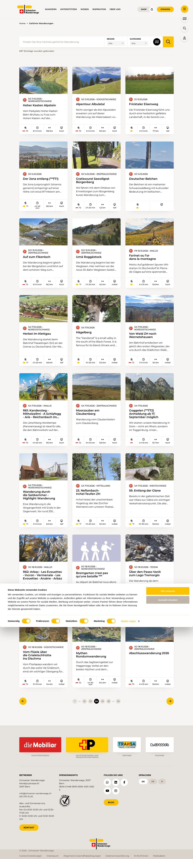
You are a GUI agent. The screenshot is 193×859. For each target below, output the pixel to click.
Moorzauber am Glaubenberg (89, 414)
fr (153, 780)
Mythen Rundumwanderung (92, 660)
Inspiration (99, 9)
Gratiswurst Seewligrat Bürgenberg (94, 181)
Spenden (165, 9)
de (143, 780)
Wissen (85, 9)
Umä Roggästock (90, 258)
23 (90, 707)
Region (110, 39)
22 (84, 707)
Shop (144, 9)
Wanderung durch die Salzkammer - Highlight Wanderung (41, 498)
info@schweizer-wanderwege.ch (36, 792)
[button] (184, 9)
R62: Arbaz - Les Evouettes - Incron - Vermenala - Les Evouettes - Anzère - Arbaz (39, 579)
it (163, 780)
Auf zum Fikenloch (38, 258)
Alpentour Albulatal (92, 104)
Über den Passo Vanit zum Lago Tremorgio (146, 578)
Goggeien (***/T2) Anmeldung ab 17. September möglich (145, 416)
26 (108, 707)
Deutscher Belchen (144, 179)
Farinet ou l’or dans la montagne (144, 258)
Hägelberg (84, 334)
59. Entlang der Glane (146, 494)
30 (118, 707)
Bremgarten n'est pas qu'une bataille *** (93, 579)
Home (22, 23)
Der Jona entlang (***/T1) (42, 179)
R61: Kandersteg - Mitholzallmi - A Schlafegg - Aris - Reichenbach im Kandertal (37, 416)
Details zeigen (128, 853)
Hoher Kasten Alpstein (41, 105)
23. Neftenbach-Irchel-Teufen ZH (89, 495)
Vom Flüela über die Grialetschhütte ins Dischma (38, 661)
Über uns (115, 9)
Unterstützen (68, 9)
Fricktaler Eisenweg (145, 104)
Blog (111, 801)
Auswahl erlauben (167, 832)
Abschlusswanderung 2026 (146, 660)
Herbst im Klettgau (38, 335)
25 (102, 707)
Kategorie (135, 39)
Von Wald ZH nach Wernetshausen (144, 337)
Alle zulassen (168, 823)
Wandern (51, 9)
